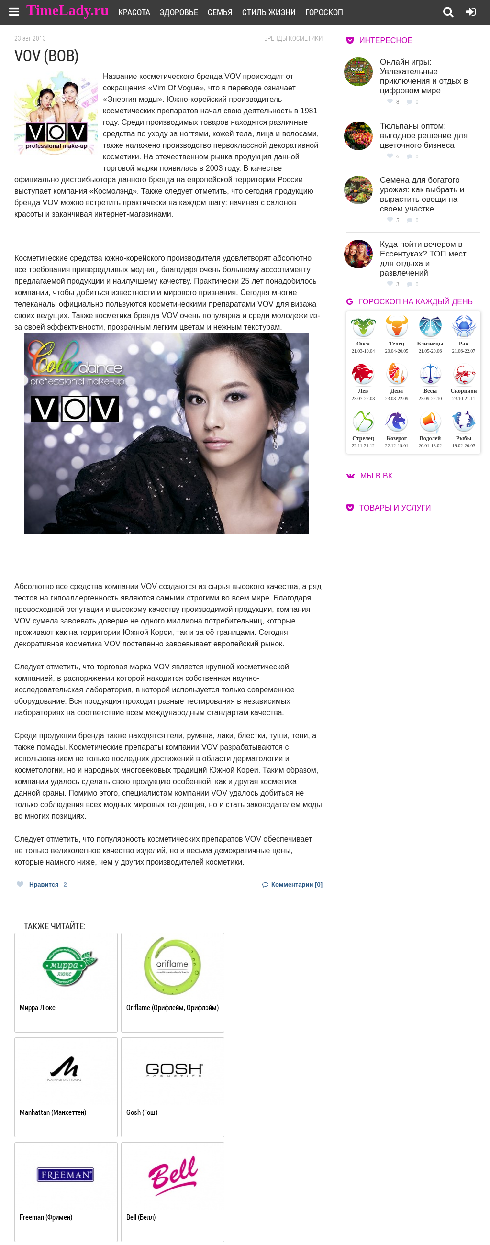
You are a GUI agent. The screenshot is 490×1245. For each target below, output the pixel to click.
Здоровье (185, 12)
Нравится (42, 884)
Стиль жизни (275, 12)
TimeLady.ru (68, 10)
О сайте (227, 1205)
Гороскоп (330, 12)
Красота (140, 12)
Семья (226, 12)
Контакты (231, 1217)
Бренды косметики (293, 38)
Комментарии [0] (292, 884)
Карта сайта (302, 1217)
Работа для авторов (313, 1205)
